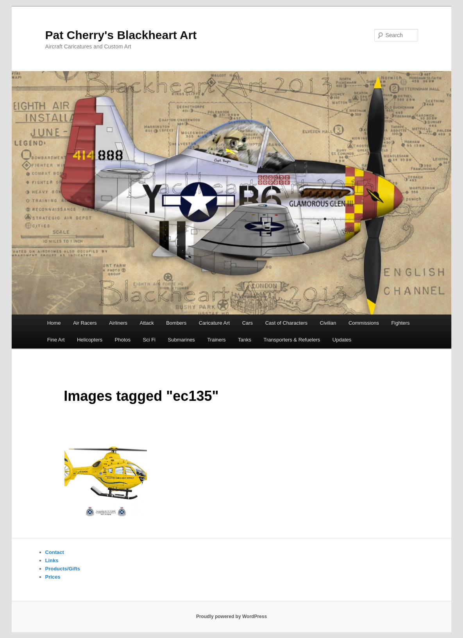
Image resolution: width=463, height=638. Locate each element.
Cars (247, 323)
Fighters (400, 323)
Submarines (181, 340)
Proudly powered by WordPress (231, 616)
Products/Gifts (62, 569)
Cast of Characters (286, 323)
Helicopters (89, 340)
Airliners (118, 323)
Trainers (216, 340)
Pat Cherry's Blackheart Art (121, 35)
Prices (53, 577)
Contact (54, 552)
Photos (122, 340)
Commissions (364, 323)
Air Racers (85, 323)
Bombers (176, 323)
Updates (342, 340)
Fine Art (56, 340)
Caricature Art (214, 323)
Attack (147, 323)
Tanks (244, 340)
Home (54, 323)
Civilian (328, 323)
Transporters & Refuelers (292, 340)
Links (52, 560)
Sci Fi (149, 340)
